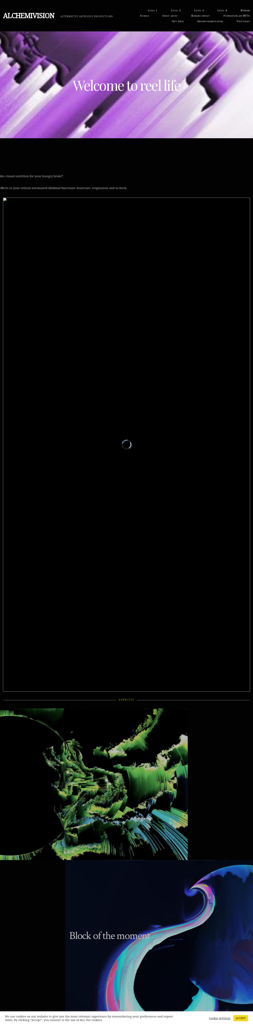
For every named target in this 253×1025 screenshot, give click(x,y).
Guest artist (170, 15)
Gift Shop (178, 21)
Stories (144, 15)
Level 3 (199, 10)
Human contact (200, 15)
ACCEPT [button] (241, 1018)
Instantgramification (210, 21)
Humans (245, 10)
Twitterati (243, 21)
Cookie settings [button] (219, 1018)
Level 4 (222, 10)
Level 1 (152, 10)
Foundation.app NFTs (237, 15)
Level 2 (176, 10)
